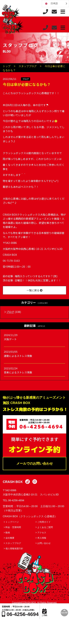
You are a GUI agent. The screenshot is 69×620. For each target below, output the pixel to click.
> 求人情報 (41, 538)
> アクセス (41, 532)
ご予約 (44, 612)
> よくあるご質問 (44, 527)
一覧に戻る (34, 290)
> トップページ (11, 522)
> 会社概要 (9, 538)
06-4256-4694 (16, 500)
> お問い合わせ (43, 543)
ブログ (25, 78)
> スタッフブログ (12, 543)
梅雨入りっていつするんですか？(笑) (36, 276)
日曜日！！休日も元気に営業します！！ (38, 280)
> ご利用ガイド (43, 522)
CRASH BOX (13, 482)
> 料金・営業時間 (12, 527)
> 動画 (7, 532)
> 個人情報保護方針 (13, 548)
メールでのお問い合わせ (34, 463)
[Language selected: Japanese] (55, 3)
